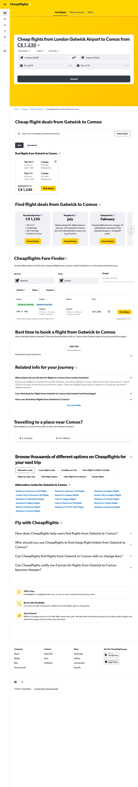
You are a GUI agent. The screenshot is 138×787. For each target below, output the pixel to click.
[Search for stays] (5, 19)
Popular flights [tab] (98, 477)
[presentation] (38, 45)
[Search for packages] (5, 31)
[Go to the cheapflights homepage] (20, 4)
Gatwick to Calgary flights (67, 495)
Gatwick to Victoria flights (106, 503)
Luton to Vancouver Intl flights (68, 503)
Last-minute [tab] (32, 145)
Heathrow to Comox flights (28, 511)
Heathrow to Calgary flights (106, 491)
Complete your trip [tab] (69, 470)
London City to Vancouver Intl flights (32, 495)
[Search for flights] (5, 13)
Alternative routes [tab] (25, 470)
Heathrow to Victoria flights (106, 499)
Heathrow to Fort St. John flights (69, 507)
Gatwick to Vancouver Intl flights (69, 491)
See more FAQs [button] (74, 405)
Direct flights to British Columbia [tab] (96, 470)
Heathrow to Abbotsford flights (30, 499)
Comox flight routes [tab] (46, 470)
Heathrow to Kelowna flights (107, 507)
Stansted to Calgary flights (28, 503)
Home (16, 109)
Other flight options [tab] (49, 477)
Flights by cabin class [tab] (26, 477)
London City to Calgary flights (107, 495)
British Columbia (37, 109)
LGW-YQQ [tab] (73, 346)
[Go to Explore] (5, 37)
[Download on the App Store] (111, 661)
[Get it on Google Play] (111, 654)
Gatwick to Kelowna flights (28, 507)
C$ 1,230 (26, 44)
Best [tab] (19, 145)
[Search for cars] (5, 25)
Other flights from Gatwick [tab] (75, 477)
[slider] (103, 281)
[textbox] (34, 281)
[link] (33, 241)
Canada (24, 109)
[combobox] (54, 50)
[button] (5, 4)
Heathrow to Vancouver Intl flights (31, 491)
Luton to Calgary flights (65, 499)
